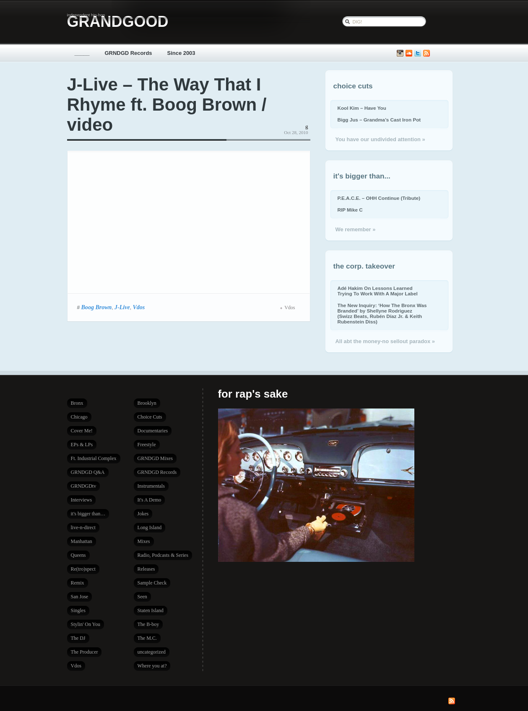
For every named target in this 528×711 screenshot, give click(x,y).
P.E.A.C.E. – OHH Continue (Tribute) (379, 198)
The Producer (84, 652)
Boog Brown (96, 307)
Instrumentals (151, 486)
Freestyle (147, 444)
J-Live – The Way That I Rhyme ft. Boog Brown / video (167, 104)
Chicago (79, 417)
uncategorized (152, 652)
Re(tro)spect (83, 569)
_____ (82, 53)
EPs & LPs (82, 444)
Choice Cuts (150, 417)
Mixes (144, 541)
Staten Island (151, 610)
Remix (77, 583)
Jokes (143, 514)
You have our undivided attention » (380, 139)
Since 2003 (181, 53)
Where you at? (152, 666)
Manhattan (81, 541)
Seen (142, 597)
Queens (78, 555)
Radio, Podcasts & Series (163, 555)
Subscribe (426, 53)
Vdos (139, 307)
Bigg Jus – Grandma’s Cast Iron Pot (379, 119)
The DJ (78, 638)
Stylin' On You (86, 624)
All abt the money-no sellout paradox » (385, 341)
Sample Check (152, 583)
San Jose (79, 597)
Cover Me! (82, 431)
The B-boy (148, 624)
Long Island (150, 527)
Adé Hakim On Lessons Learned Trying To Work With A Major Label (378, 290)
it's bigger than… (88, 514)
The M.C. (147, 638)
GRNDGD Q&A (88, 472)
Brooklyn (147, 403)
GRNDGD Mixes (155, 458)
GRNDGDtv (83, 486)
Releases (146, 569)
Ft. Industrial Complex (94, 458)
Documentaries (153, 431)
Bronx (77, 403)
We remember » (356, 229)
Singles (78, 610)
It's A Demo (149, 500)
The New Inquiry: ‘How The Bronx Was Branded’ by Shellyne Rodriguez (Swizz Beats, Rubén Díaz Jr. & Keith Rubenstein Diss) (382, 313)
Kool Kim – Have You (362, 108)
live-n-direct (83, 527)
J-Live (122, 307)
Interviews (81, 500)
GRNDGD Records (128, 53)
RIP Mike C (350, 209)
